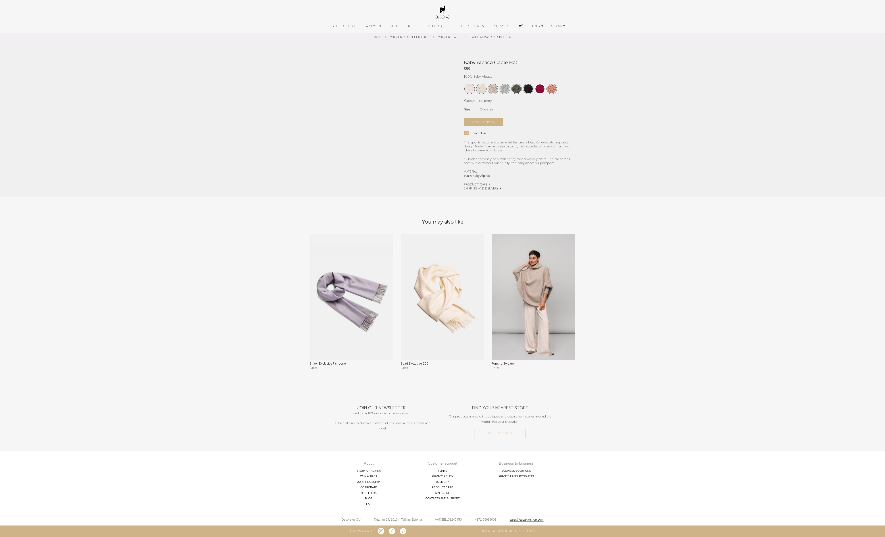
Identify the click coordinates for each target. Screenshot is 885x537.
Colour (469, 101)
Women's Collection (409, 37)
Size (467, 109)
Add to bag (483, 122)
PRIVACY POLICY (443, 476)
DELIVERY (442, 481)
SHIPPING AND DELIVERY (481, 188)
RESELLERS (369, 493)
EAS (368, 504)
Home (376, 37)
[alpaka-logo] (442, 12)
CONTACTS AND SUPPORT (442, 498)
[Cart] (520, 26)
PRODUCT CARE (475, 184)
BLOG (368, 498)
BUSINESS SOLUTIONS (516, 470)
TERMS (442, 470)
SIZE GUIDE (442, 493)
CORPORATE (368, 487)
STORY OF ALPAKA (369, 470)
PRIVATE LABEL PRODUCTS (516, 476)
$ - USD (556, 26)
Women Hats (449, 37)
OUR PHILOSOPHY (369, 481)
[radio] (470, 89)
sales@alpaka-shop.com (527, 519)
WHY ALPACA (368, 476)
